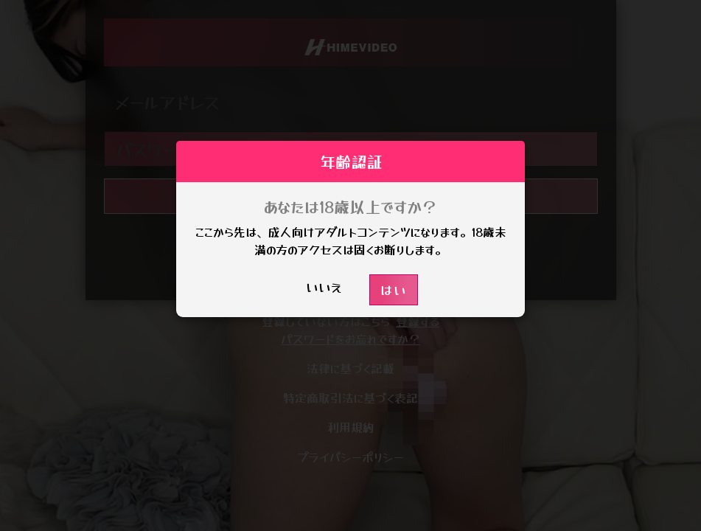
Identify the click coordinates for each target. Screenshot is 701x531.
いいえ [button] (324, 286)
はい (393, 289)
